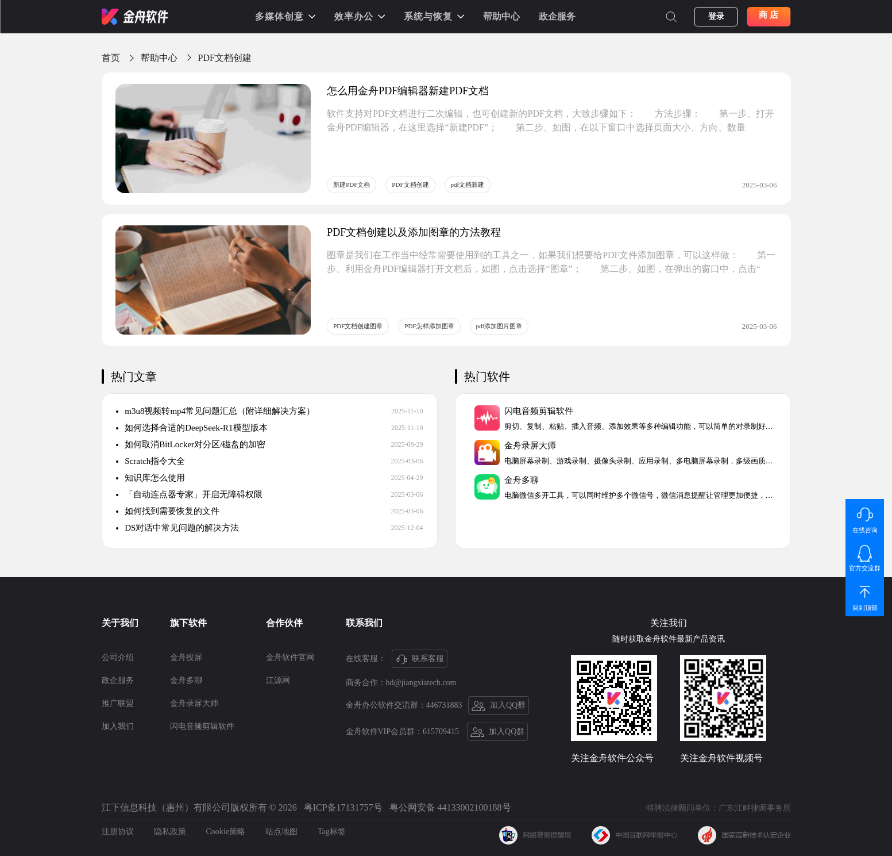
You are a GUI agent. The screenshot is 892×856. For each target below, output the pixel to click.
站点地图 (281, 831)
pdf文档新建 (468, 184)
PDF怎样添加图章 (429, 326)
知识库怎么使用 (151, 477)
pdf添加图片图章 (499, 326)
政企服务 (557, 16)
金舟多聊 (186, 680)
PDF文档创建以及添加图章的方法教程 (414, 232)
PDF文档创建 (225, 58)
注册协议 (118, 831)
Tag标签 (332, 831)
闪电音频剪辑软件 (202, 726)
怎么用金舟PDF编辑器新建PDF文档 (408, 91)
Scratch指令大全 (151, 461)
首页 (111, 58)
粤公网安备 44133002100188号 (450, 807)
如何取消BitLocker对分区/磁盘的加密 (191, 444)
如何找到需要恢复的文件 (168, 511)
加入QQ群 (499, 706)
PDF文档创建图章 (358, 326)
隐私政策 (170, 831)
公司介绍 (118, 657)
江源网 (278, 680)
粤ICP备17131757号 (343, 807)
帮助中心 (501, 16)
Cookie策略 (225, 831)
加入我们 (118, 726)
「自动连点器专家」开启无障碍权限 (189, 494)
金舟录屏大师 (194, 703)
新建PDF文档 (351, 184)
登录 (716, 16)
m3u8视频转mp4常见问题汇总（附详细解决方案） (215, 411)
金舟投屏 (186, 657)
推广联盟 (118, 703)
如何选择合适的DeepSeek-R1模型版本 (192, 427)
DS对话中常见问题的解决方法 (178, 527)
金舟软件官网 (290, 657)
